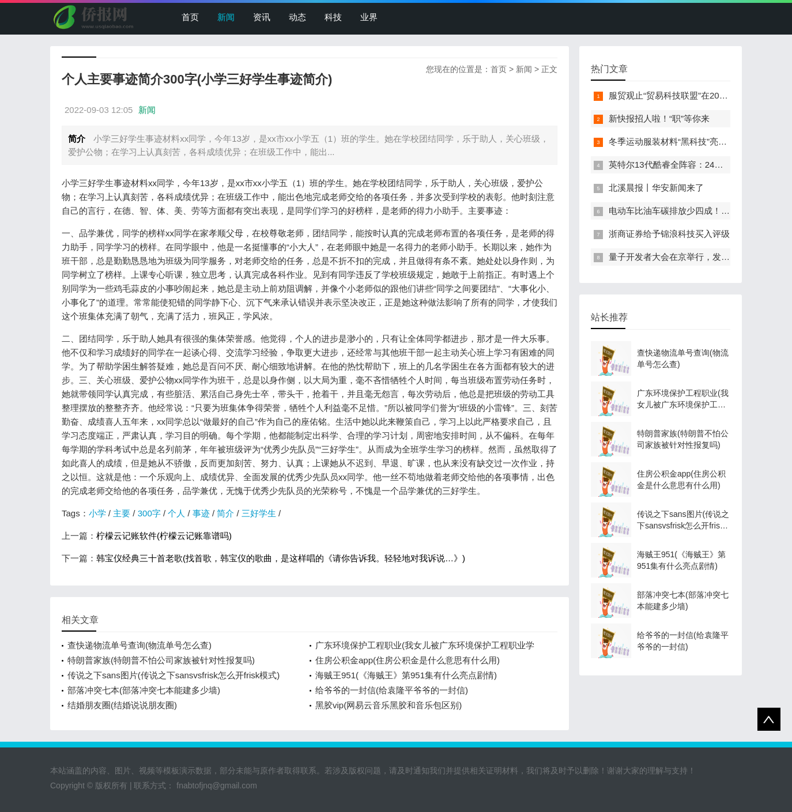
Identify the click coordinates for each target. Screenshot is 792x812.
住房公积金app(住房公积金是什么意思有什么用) (407, 660)
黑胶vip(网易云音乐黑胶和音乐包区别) (388, 705)
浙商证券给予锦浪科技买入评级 (669, 234)
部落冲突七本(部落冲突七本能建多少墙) (143, 690)
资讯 (261, 17)
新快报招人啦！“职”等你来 (659, 118)
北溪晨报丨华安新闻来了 (656, 187)
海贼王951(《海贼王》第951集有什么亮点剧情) (406, 675)
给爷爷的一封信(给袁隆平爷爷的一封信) (391, 690)
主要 (121, 513)
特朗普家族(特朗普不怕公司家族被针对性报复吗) (161, 660)
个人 (176, 513)
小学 (97, 513)
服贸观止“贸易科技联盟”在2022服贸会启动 (690, 95)
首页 (190, 17)
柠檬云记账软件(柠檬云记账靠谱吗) (164, 536)
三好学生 (259, 513)
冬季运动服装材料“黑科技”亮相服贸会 (681, 141)
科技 (333, 17)
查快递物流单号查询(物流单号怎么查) (139, 645)
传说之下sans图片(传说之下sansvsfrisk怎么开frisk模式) (173, 675)
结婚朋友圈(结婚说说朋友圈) (122, 705)
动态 (297, 17)
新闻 (226, 17)
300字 (149, 513)
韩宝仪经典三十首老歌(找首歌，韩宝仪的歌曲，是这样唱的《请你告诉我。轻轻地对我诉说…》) (280, 558)
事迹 (201, 513)
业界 (369, 17)
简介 (225, 513)
